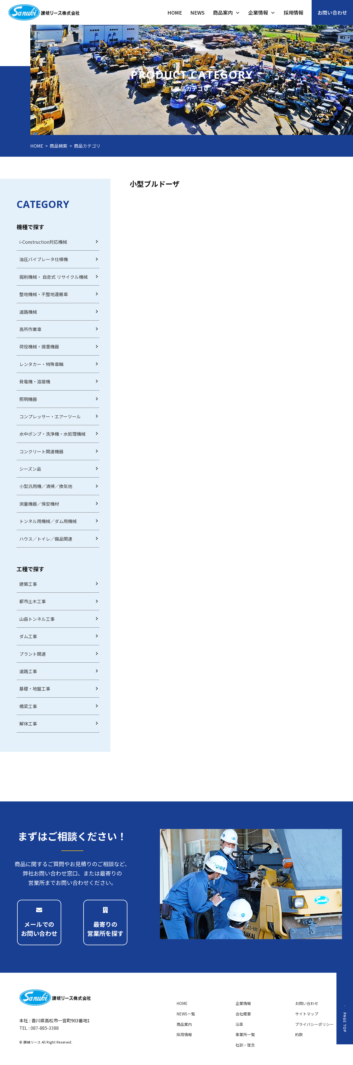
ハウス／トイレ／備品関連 (45, 538)
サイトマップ (306, 1014)
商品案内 (184, 1024)
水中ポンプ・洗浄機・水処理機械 (52, 433)
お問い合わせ (306, 1003)
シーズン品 (30, 468)
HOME (36, 145)
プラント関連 (32, 654)
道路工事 (28, 671)
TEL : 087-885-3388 (39, 1028)
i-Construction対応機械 (43, 242)
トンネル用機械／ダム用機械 (48, 521)
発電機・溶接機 (34, 381)
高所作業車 (30, 329)
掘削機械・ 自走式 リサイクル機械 (53, 276)
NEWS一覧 (185, 1014)
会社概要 (243, 1014)
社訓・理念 (245, 1045)
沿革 (239, 1024)
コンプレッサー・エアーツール (50, 416)
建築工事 (28, 584)
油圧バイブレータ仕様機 (43, 259)
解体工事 (28, 723)
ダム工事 (28, 636)
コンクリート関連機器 (41, 451)
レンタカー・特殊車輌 (41, 364)
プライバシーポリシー (314, 1024)
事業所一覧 (245, 1034)
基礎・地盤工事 (34, 688)
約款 (299, 1034)
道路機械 (28, 311)
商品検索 (58, 145)
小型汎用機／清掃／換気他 (45, 486)
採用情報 (184, 1034)
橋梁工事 (28, 706)
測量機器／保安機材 (39, 503)
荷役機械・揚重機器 (39, 346)
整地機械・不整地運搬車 (43, 294)
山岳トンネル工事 (37, 619)
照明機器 (28, 399)
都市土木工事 (32, 601)
